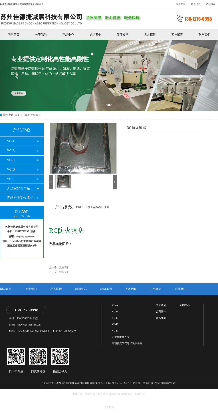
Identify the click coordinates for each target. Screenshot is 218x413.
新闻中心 (185, 305)
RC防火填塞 (31, 115)
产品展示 (56, 288)
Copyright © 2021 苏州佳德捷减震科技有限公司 (69, 383)
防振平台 (90, 394)
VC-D (11, 169)
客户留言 (177, 34)
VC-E (11, 179)
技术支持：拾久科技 (141, 383)
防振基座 (103, 394)
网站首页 (13, 34)
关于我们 (41, 34)
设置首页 (180, 4)
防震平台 (127, 394)
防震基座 (115, 394)
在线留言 (210, 4)
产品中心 (68, 34)
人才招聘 (150, 34)
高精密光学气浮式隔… (21, 198)
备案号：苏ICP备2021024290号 (112, 383)
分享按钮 (109, 407)
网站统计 (170, 383)
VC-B (11, 150)
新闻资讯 (122, 34)
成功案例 (95, 34)
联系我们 (195, 4)
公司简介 (161, 311)
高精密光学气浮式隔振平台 (127, 343)
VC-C (11, 160)
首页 (18, 115)
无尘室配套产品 (18, 188)
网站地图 (160, 383)
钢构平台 (140, 394)
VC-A (11, 141)
